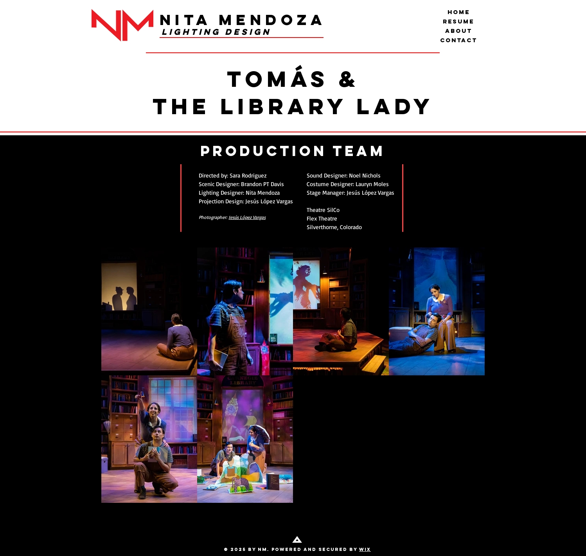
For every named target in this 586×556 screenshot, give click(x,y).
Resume (458, 21)
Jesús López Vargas (247, 217)
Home (459, 12)
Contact (458, 40)
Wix (365, 549)
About (458, 31)
